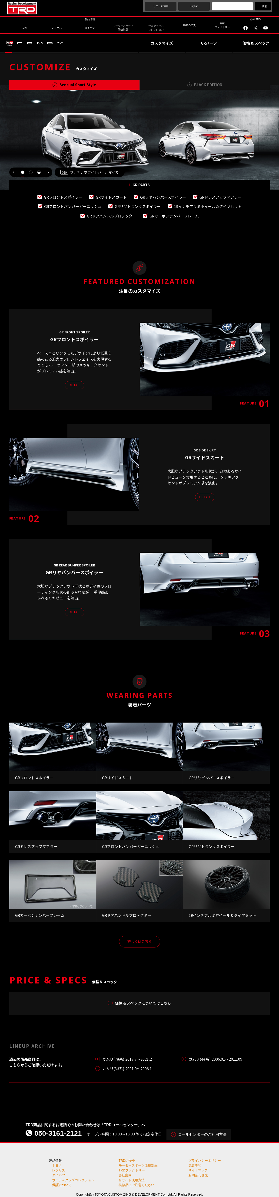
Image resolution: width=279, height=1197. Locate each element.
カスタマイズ (162, 43)
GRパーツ (209, 43)
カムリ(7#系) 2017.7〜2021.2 (127, 1059)
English (194, 6)
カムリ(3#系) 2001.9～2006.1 (127, 1068)
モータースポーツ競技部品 (138, 1165)
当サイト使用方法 (132, 1180)
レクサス (58, 1170)
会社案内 (125, 1175)
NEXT (47, 172)
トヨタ (57, 1165)
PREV (14, 172)
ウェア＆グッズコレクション (73, 1180)
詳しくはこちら (139, 941)
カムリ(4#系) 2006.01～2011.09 (215, 1059)
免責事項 (194, 1165)
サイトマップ (198, 1170)
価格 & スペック (255, 43)
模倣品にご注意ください (136, 1185)
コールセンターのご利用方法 (202, 1134)
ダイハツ (58, 1175)
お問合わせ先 (198, 1175)
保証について (62, 1185)
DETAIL (74, 384)
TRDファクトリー (132, 1170)
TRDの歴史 (127, 1160)
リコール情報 (161, 6)
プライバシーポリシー (204, 1160)
